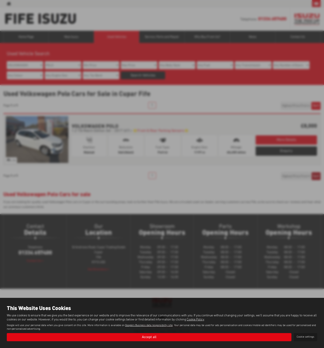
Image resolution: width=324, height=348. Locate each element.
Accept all (149, 337)
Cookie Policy (195, 319)
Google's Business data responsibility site (149, 325)
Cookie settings (305, 337)
